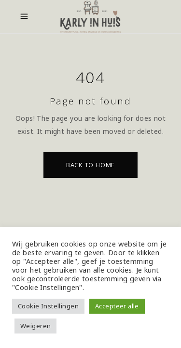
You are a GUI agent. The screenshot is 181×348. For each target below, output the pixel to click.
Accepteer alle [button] (117, 306)
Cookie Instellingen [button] (48, 306)
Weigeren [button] (35, 325)
